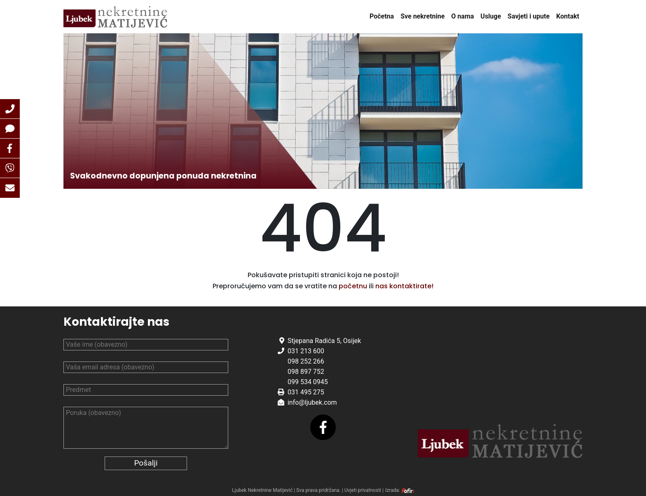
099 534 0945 (308, 382)
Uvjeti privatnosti (362, 490)
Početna (382, 16)
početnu (353, 286)
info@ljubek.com (312, 402)
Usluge (490, 16)
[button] (10, 109)
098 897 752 (306, 371)
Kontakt (567, 16)
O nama (462, 16)
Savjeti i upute (529, 16)
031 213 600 (306, 351)
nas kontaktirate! (404, 286)
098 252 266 (306, 361)
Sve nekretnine (422, 16)
